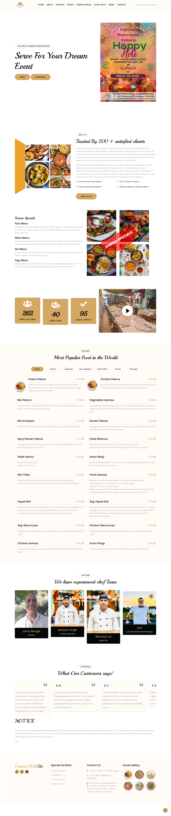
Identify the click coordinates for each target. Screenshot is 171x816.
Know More (40, 77)
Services (60, 4)
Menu (112, 4)
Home (41, 4)
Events (70, 4)
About (50, 4)
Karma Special (84, 4)
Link (16, 741)
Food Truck (100, 4)
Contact (121, 4)
